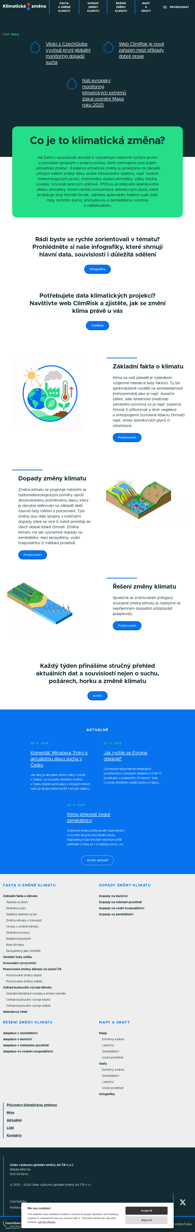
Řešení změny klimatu (28, 1022)
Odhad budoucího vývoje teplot (28, 999)
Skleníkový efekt (15, 1011)
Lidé (10, 1128)
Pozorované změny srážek (24, 981)
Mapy (103, 1033)
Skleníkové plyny (18, 932)
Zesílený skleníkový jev (21, 914)
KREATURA (183, 1224)
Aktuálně (14, 1120)
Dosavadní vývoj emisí (19, 963)
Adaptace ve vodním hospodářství (28, 1051)
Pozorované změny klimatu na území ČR (32, 969)
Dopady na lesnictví (113, 896)
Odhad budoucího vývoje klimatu (27, 987)
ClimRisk (97, 325)
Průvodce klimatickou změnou (32, 1105)
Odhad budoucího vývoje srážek (28, 1005)
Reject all (146, 1220)
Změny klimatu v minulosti (24, 920)
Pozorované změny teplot (24, 975)
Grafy (103, 1063)
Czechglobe (18, 1201)
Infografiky (97, 269)
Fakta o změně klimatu (29, 885)
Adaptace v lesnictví (17, 1039)
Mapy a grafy (114, 1022)
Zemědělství (110, 1051)
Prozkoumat (127, 437)
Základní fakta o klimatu (20, 896)
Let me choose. (47, 1221)
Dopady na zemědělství (116, 914)
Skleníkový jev (16, 908)
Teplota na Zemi (17, 902)
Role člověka (15, 944)
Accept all (146, 1210)
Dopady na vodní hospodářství (121, 908)
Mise (10, 1113)
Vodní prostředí (112, 1057)
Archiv (97, 695)
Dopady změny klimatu (125, 885)
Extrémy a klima (113, 1039)
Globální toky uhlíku (17, 957)
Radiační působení (18, 938)
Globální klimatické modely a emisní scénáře (36, 993)
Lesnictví (108, 1045)
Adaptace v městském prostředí (26, 1045)
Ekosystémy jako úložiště (23, 950)
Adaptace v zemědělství (20, 1033)
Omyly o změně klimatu (22, 926)
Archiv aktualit (97, 860)
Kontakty (14, 1135)
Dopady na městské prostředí (120, 902)
